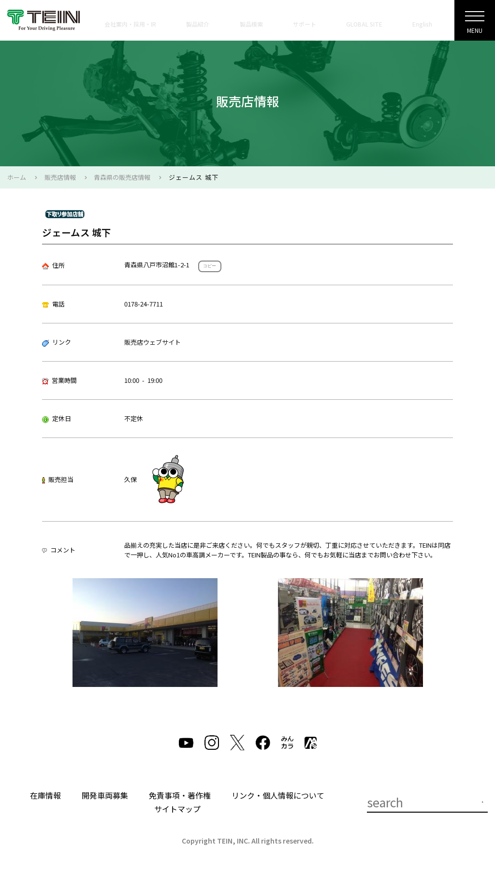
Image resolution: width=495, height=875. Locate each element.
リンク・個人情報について (278, 795)
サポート (304, 24)
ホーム (16, 177)
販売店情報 (60, 177)
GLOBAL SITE (364, 24)
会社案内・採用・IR (130, 24)
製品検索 (251, 24)
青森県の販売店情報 (122, 177)
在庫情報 (45, 795)
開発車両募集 (105, 795)
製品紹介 (197, 24)
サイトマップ (177, 809)
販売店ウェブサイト (152, 342)
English (422, 24)
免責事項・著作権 (180, 795)
